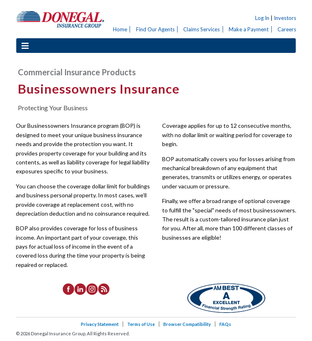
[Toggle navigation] (25, 45)
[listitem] (68, 288)
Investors (285, 18)
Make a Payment (249, 29)
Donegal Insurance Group (60, 19)
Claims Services (201, 29)
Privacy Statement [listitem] (100, 324)
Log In (262, 18)
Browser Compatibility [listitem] (187, 324)
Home (120, 29)
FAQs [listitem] (225, 324)
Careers (286, 29)
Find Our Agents (155, 29)
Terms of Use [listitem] (141, 324)
